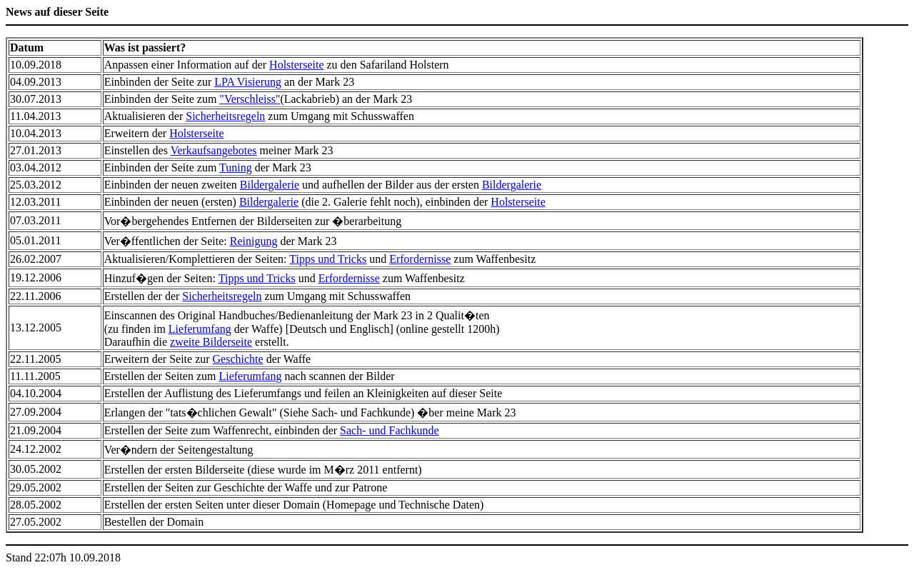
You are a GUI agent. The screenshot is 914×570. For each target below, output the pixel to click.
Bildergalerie (269, 185)
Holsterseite (296, 65)
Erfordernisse (420, 259)
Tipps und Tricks (327, 259)
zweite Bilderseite (211, 342)
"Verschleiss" (249, 99)
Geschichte (238, 359)
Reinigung (254, 241)
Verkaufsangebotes (214, 150)
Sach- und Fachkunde (389, 430)
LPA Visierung (247, 82)
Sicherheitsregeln (225, 116)
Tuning (235, 167)
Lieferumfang (200, 329)
